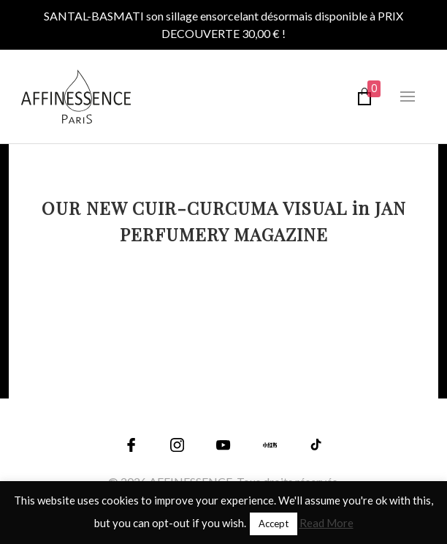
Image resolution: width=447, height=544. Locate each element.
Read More (326, 522)
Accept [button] (274, 523)
